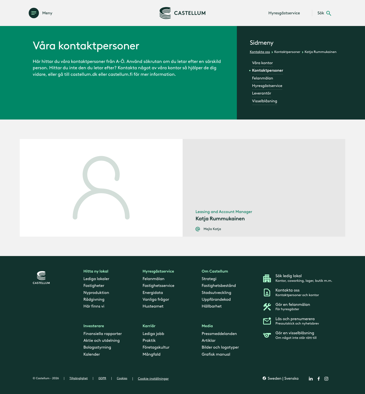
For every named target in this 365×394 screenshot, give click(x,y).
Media (207, 326)
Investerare (93, 326)
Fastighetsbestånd (219, 285)
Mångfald (151, 354)
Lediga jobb (153, 333)
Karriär (148, 326)
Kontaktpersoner (287, 52)
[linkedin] (311, 379)
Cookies (122, 378)
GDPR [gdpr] (102, 378)
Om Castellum (215, 271)
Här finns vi (93, 306)
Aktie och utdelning (101, 340)
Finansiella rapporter (102, 333)
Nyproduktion (96, 292)
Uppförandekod (216, 299)
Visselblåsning (264, 101)
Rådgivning (93, 299)
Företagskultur (155, 347)
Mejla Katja (212, 229)
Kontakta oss (260, 52)
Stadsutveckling (216, 292)
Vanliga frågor (155, 299)
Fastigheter (93, 285)
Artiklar (208, 340)
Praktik (149, 340)
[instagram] (326, 379)
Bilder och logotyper (220, 347)
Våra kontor (262, 63)
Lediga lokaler (96, 278)
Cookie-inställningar (153, 379)
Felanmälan (262, 78)
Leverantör (261, 93)
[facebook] (318, 379)
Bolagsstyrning (97, 347)
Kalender (91, 354)
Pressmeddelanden (219, 333)
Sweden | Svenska (283, 378)
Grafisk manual (216, 354)
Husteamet (152, 306)
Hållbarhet (212, 306)
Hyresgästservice (267, 86)
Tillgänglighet (79, 378)
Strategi (209, 278)
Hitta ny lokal (95, 271)
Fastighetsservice (158, 285)
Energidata (152, 292)
